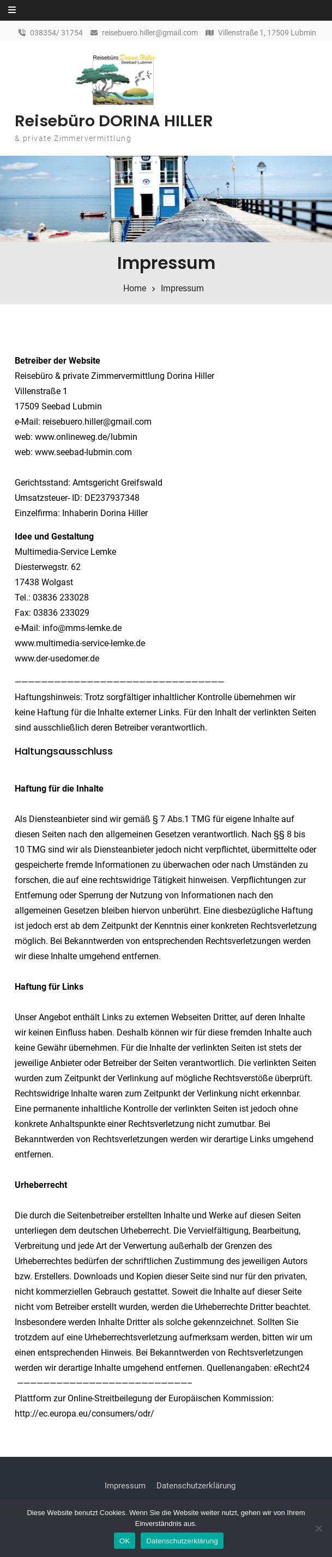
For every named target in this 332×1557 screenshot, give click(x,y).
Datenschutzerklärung (196, 1486)
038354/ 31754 (56, 33)
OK (124, 1541)
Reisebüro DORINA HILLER (114, 121)
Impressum (125, 1486)
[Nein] (318, 1528)
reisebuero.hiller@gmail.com (150, 33)
